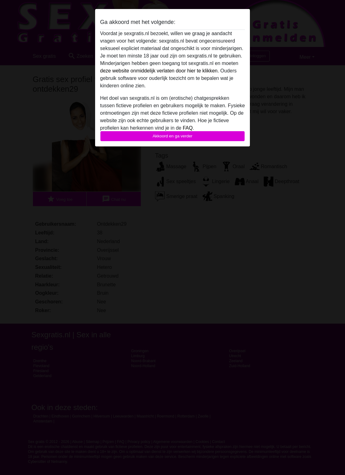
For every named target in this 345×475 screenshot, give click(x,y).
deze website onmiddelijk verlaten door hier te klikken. (159, 70)
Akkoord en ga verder (172, 136)
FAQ (188, 128)
